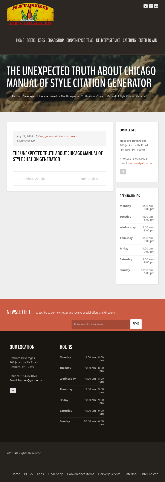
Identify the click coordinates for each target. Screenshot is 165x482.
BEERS (31, 40)
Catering (129, 40)
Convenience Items (79, 40)
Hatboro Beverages (23, 96)
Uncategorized (48, 96)
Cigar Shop (56, 40)
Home (20, 40)
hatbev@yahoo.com (141, 163)
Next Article (91, 178)
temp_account (47, 136)
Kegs (41, 40)
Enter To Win (147, 40)
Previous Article (31, 178)
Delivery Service (108, 40)
